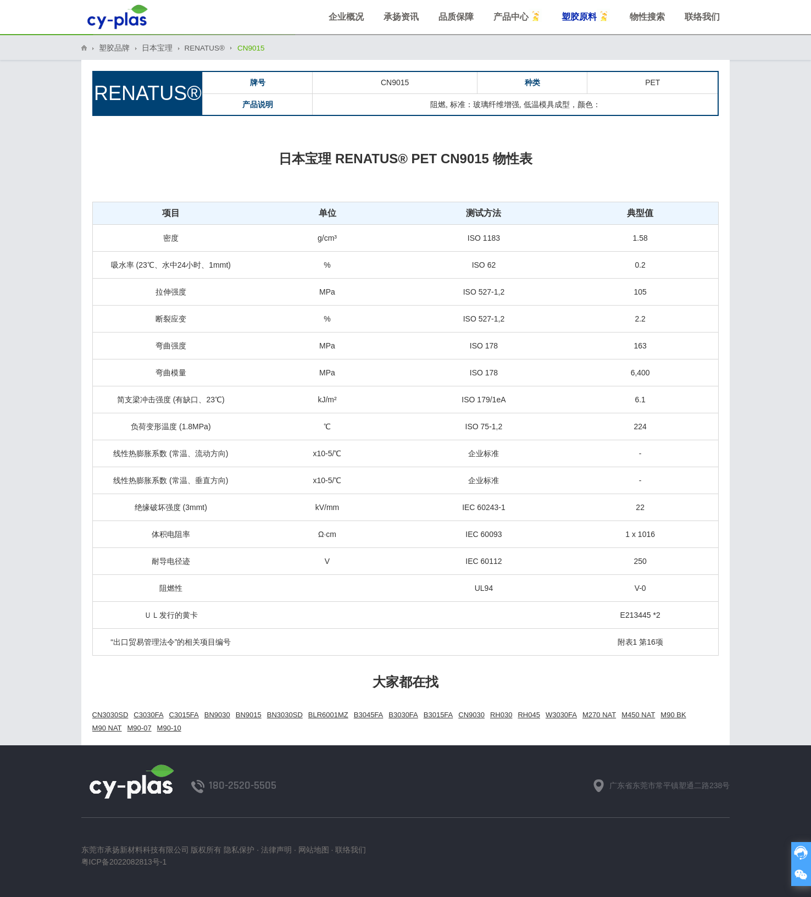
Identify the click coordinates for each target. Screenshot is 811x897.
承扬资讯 (401, 16)
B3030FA (403, 715)
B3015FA (438, 715)
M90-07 (139, 728)
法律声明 (276, 849)
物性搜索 (647, 16)
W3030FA (561, 715)
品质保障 (456, 16)
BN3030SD (285, 715)
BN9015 (249, 715)
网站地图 (313, 849)
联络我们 (702, 16)
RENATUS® (205, 48)
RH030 (501, 715)
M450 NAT (638, 715)
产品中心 (517, 15)
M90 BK (673, 715)
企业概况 (346, 16)
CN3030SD (110, 715)
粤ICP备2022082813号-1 (124, 861)
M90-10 (169, 728)
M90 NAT (107, 728)
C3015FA (184, 715)
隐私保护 (239, 849)
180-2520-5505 (242, 785)
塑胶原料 (586, 15)
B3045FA (369, 715)
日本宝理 (157, 48)
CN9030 (471, 715)
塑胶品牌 (114, 48)
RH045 (529, 715)
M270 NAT (599, 715)
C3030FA (148, 715)
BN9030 (217, 715)
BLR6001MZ (328, 715)
